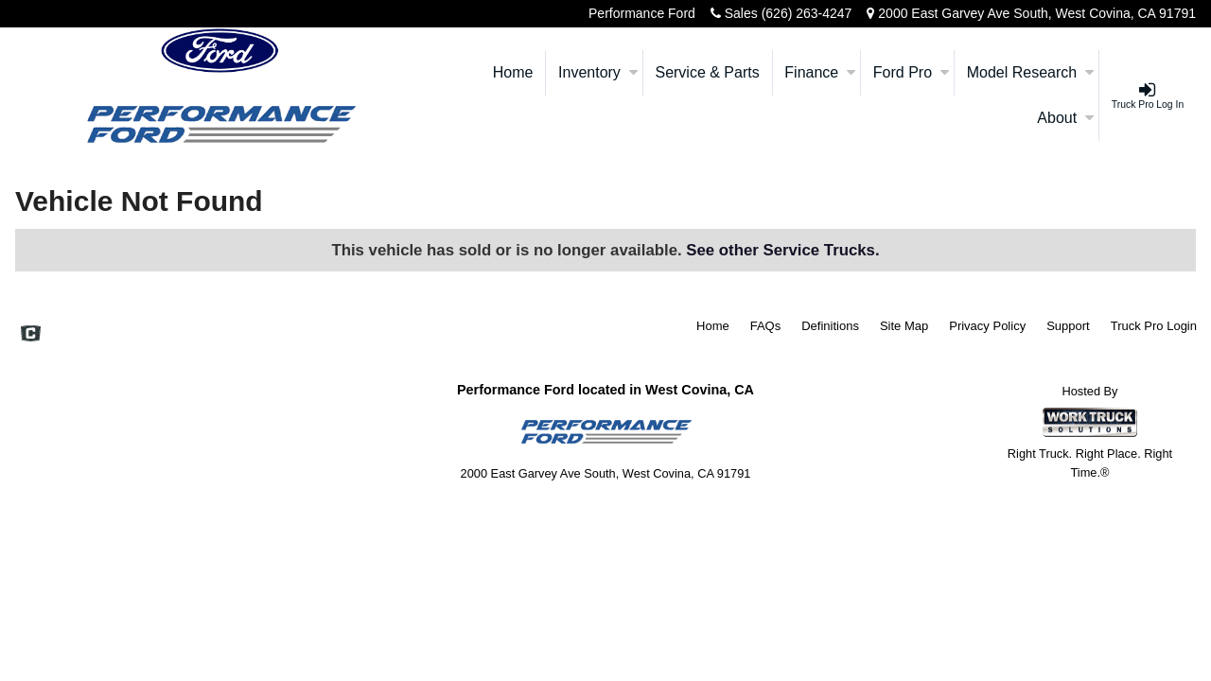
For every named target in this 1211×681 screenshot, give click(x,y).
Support (1068, 326)
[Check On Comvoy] (30, 335)
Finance (819, 72)
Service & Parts (707, 72)
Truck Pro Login (1154, 326)
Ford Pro (911, 72)
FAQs (765, 326)
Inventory (598, 72)
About (1065, 118)
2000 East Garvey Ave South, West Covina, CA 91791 (1037, 13)
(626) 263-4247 (807, 13)
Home (513, 72)
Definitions (830, 326)
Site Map (904, 326)
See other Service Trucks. (782, 250)
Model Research (1031, 72)
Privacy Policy (987, 326)
